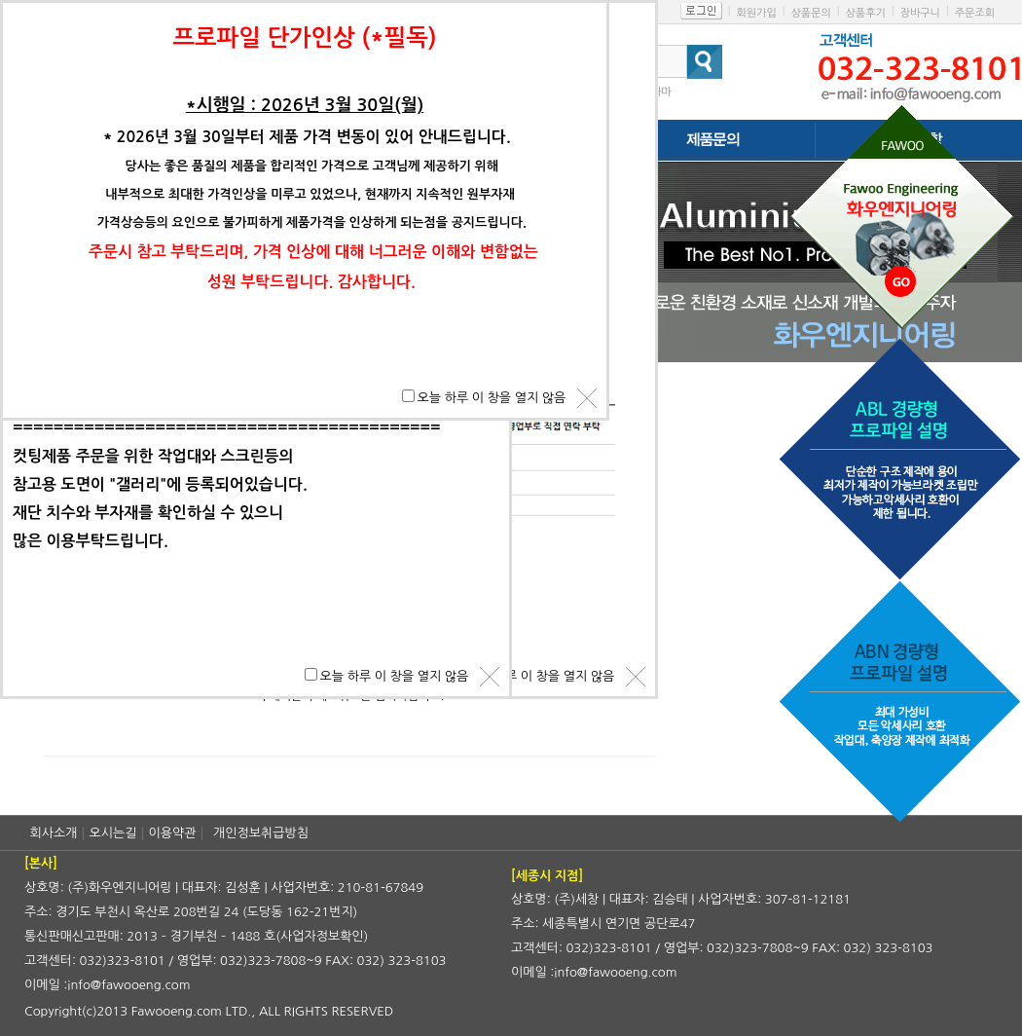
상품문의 (810, 13)
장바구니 (920, 13)
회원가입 (756, 13)
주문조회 (975, 13)
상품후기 (866, 13)
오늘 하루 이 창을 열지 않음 (540, 676)
